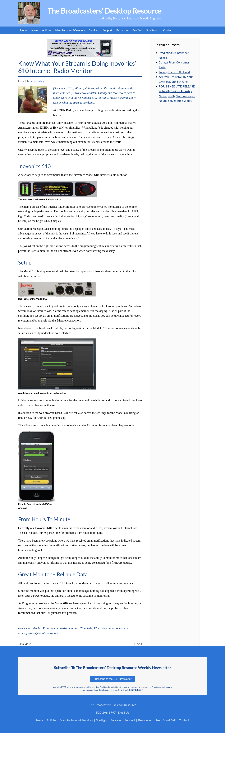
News (34, 30)
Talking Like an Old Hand (174, 72)
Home (23, 30)
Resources (122, 30)
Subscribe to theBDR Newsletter (112, 678)
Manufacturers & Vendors (70, 30)
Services (94, 30)
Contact (168, 30)
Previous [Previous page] (24, 644)
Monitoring (37, 81)
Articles (46, 30)
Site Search (152, 30)
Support (107, 30)
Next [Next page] (138, 644)
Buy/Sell (137, 30)
